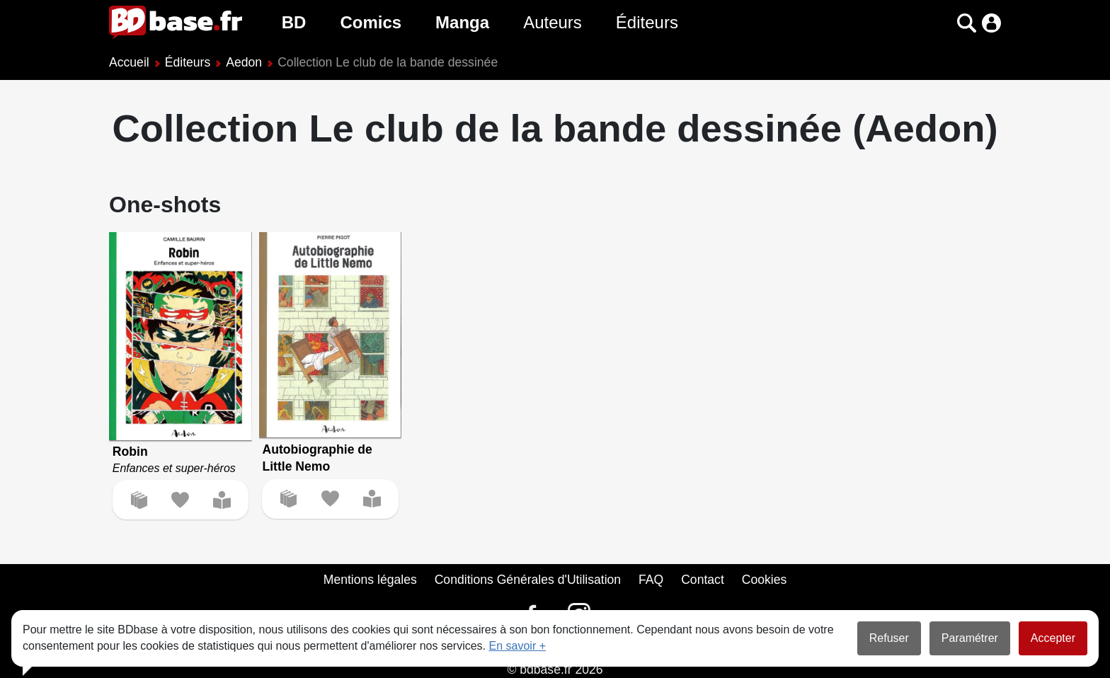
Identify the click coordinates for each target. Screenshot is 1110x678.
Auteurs (552, 22)
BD (294, 22)
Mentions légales (370, 580)
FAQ (651, 580)
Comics (370, 22)
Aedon (244, 62)
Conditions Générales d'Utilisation (528, 580)
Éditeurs (647, 22)
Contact (702, 580)
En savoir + (517, 646)
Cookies (764, 580)
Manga (462, 22)
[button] (966, 23)
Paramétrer (970, 638)
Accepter (1053, 638)
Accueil (129, 62)
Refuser (889, 638)
